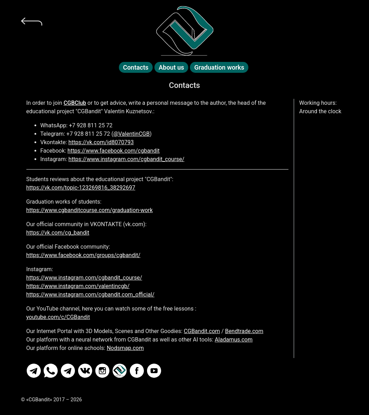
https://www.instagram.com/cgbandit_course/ (127, 159)
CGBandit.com (202, 331)
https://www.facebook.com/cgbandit (114, 150)
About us (171, 67)
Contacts (135, 67)
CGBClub (75, 103)
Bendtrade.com (244, 331)
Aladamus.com (234, 339)
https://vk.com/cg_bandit (57, 232)
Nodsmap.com (125, 348)
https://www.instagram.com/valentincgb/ (78, 286)
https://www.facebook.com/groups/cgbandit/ (83, 255)
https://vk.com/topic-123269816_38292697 (80, 187)
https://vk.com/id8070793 (101, 142)
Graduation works (219, 67)
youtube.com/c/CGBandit (58, 317)
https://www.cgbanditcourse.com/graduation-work (89, 210)
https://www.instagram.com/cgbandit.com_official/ (90, 294)
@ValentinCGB (131, 133)
